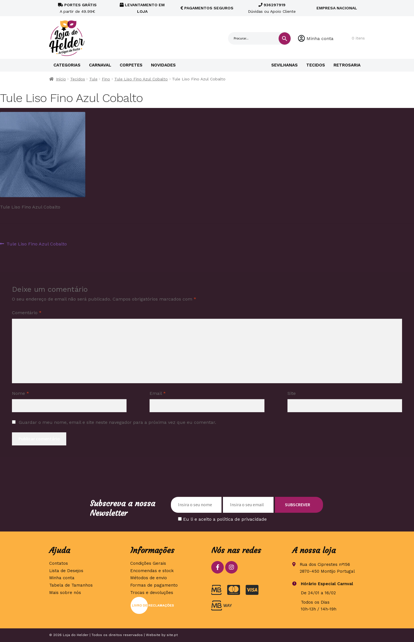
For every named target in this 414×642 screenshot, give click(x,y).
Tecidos (315, 65)
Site (291, 393)
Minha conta (320, 38)
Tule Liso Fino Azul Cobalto (141, 79)
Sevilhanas (284, 65)
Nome (20, 393)
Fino (106, 79)
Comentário (27, 312)
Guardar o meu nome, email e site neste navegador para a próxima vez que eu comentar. (117, 422)
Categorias (66, 65)
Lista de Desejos (66, 570)
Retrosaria (347, 65)
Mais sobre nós (65, 592)
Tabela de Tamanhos (71, 585)
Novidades (163, 65)
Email (158, 393)
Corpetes (131, 65)
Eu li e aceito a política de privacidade (225, 519)
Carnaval (100, 65)
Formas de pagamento (154, 585)
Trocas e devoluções (151, 592)
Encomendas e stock (152, 570)
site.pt (172, 635)
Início (61, 79)
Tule (93, 79)
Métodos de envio (148, 577)
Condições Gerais (148, 563)
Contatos (58, 563)
